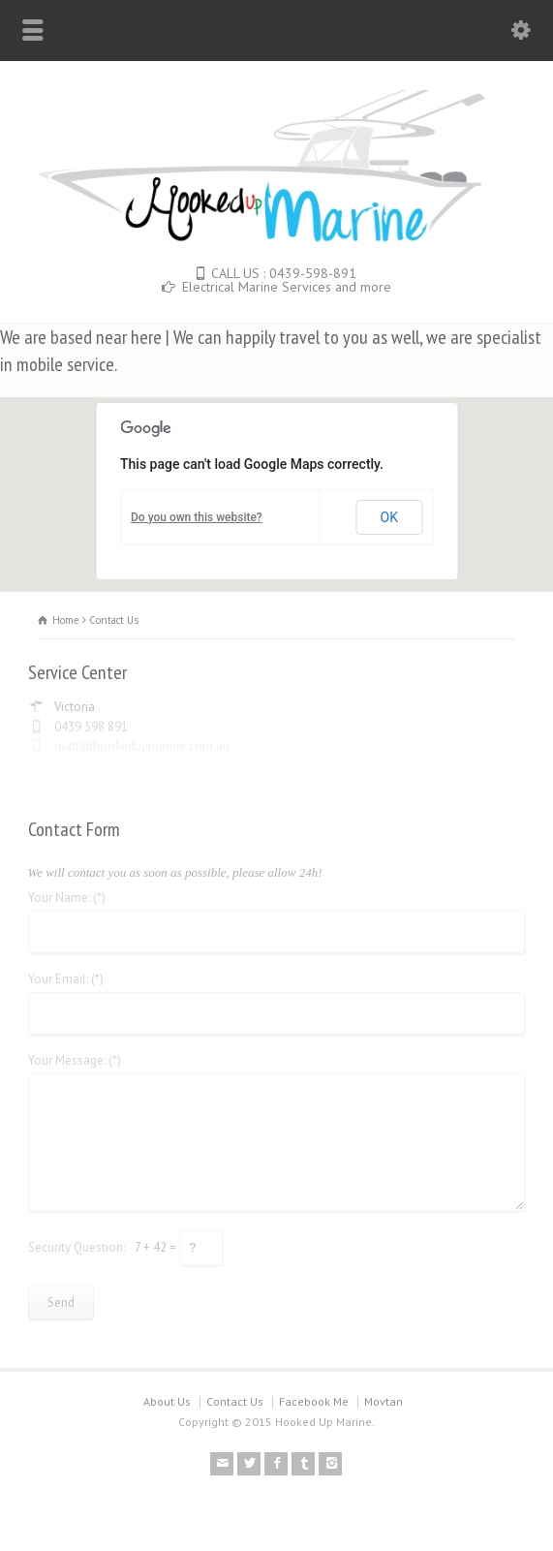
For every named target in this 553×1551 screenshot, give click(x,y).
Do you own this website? (196, 517)
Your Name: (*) (67, 893)
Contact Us (234, 1401)
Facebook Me (314, 1401)
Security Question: (76, 1242)
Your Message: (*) (74, 1056)
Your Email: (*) (66, 975)
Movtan (383, 1401)
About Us (167, 1401)
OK (389, 517)
